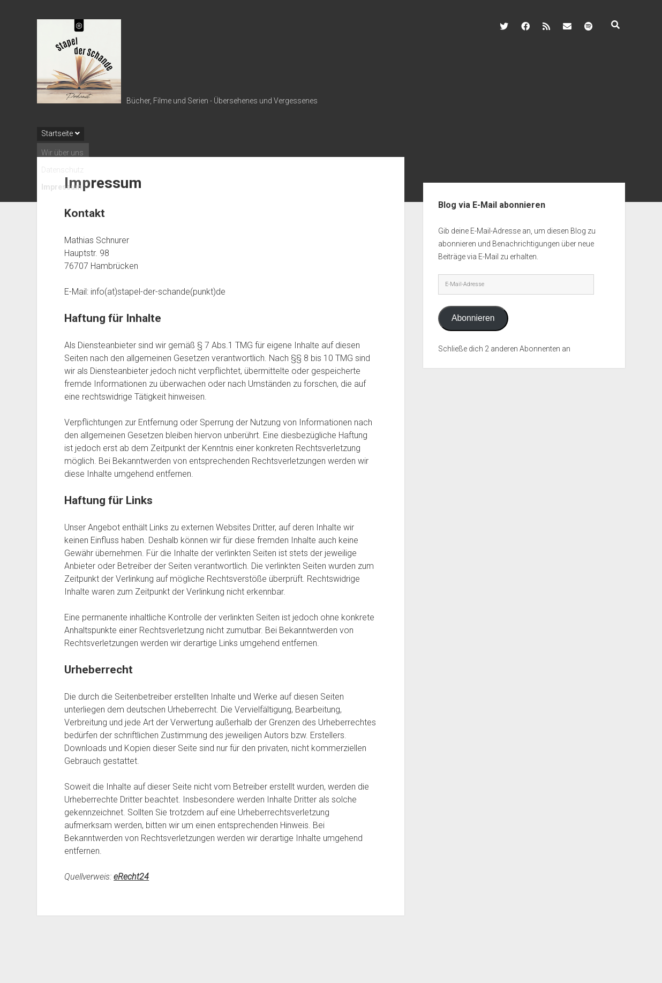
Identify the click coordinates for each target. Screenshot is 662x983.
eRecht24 (131, 877)
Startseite (57, 133)
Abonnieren (473, 317)
